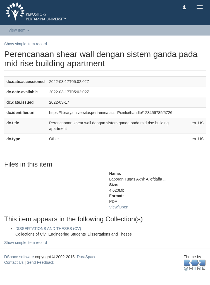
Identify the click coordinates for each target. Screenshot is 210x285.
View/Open (118, 207)
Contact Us (13, 262)
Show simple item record (25, 44)
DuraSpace (86, 257)
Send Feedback (40, 262)
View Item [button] (18, 30)
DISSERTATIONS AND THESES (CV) (48, 228)
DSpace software (19, 257)
